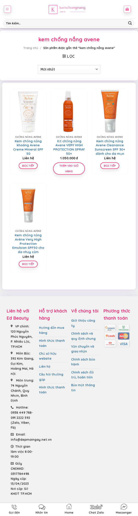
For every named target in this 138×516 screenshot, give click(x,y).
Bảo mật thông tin (83, 387)
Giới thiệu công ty (83, 323)
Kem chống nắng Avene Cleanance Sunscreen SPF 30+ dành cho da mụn (110, 147)
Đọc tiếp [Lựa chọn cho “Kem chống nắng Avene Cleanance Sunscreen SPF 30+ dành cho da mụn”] (110, 165)
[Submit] (130, 23)
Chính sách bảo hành (83, 361)
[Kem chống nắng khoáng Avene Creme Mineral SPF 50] (28, 111)
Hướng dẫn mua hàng (51, 330)
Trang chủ (30, 48)
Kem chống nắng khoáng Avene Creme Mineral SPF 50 (28, 147)
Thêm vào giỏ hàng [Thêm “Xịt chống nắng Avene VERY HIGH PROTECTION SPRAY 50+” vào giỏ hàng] (69, 168)
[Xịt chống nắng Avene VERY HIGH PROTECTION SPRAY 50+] (69, 111)
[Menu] (7, 9)
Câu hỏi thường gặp (51, 376)
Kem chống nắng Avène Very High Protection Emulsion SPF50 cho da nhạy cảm (28, 243)
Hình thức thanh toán (52, 343)
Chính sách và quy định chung (83, 335)
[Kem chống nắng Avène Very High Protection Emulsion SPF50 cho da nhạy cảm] (28, 205)
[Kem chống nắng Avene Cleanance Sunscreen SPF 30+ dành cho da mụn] (110, 111)
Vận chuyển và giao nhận (82, 348)
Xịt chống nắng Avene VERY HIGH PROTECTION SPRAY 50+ (69, 147)
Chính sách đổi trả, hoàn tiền (82, 374)
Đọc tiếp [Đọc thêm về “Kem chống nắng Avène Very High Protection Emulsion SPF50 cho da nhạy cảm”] (28, 264)
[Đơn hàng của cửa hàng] (69, 69)
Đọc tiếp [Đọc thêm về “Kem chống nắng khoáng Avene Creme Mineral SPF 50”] (28, 165)
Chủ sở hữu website (47, 356)
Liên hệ (44, 367)
